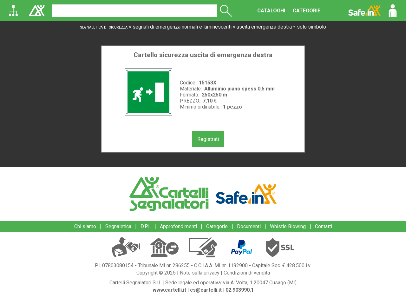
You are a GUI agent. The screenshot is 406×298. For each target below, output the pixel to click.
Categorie (217, 226)
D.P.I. (146, 226)
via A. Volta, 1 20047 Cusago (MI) (260, 283)
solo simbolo (311, 27)
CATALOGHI (271, 11)
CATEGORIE (306, 11)
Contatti (323, 226)
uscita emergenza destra (264, 27)
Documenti (249, 226)
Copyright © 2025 (156, 273)
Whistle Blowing (288, 226)
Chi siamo (85, 226)
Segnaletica (118, 226)
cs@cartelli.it (206, 290)
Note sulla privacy (199, 273)
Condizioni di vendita (247, 273)
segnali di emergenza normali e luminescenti (182, 27)
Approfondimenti (178, 226)
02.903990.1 (240, 290)
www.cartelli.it (169, 290)
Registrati (208, 139)
